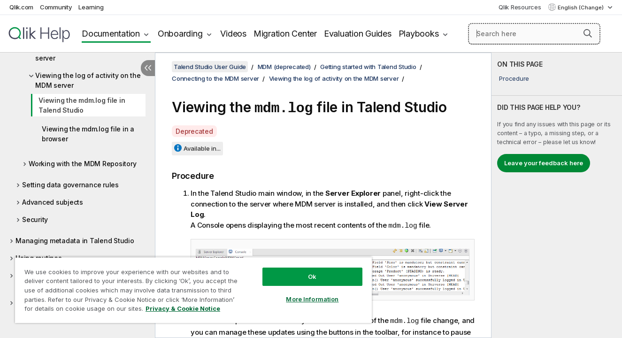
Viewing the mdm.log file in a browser (88, 134)
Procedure (514, 78)
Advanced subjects (52, 202)
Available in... (202, 147)
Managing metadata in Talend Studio (74, 241)
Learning (90, 7)
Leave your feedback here (543, 163)
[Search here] (534, 34)
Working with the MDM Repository (82, 164)
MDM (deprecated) (284, 66)
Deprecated (194, 130)
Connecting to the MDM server (215, 78)
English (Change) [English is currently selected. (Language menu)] (581, 7)
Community (56, 7)
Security (35, 219)
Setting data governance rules (70, 185)
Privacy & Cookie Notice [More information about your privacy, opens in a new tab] (183, 308)
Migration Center (285, 33)
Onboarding (180, 33)
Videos (233, 33)
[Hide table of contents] (148, 68)
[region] (193, 290)
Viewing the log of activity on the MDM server (88, 80)
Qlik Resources (520, 7)
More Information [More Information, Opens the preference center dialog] (312, 299)
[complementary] (556, 195)
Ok (312, 276)
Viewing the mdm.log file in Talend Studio (81, 105)
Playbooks (419, 33)
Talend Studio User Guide (210, 66)
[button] (588, 33)
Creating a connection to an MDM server (88, 53)
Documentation (111, 33)
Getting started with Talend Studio (368, 66)
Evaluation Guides (358, 33)
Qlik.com (21, 7)
